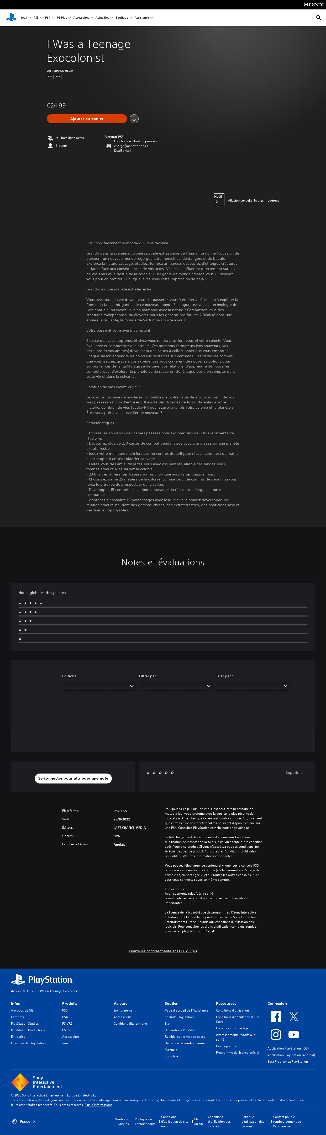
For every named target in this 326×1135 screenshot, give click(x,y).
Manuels (171, 1049)
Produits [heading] (69, 1003)
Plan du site (199, 1121)
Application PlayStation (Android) (291, 1055)
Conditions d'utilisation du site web (174, 1121)
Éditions (69, 676)
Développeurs (226, 1046)
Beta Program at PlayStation (287, 1061)
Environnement (124, 1010)
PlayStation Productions (28, 1030)
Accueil (16, 991)
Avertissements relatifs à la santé (189, 893)
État (167, 1023)
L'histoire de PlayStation (28, 1043)
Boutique (121, 18)
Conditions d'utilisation (232, 1010)
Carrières (17, 1017)
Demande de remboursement (186, 1043)
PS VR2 (67, 1023)
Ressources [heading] (226, 1003)
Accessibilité (123, 1017)
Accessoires (81, 18)
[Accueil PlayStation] (11, 18)
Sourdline (171, 1056)
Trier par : (224, 676)
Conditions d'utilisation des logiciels (219, 1121)
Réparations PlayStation (182, 1030)
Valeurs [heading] (120, 1003)
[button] (73, 778)
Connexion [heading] (277, 1003)
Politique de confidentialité (145, 1121)
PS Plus (62, 18)
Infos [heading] (15, 1003)
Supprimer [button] (295, 772)
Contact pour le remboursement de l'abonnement (287, 1121)
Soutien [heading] (171, 1003)
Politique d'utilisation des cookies (252, 1121)
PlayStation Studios (25, 1023)
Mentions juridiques (122, 1121)
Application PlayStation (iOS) (288, 1048)
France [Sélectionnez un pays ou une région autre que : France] (23, 1121)
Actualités (102, 18)
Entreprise (18, 1036)
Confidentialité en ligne (130, 1023)
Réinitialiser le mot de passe (185, 1036)
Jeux (24, 18)
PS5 (36, 18)
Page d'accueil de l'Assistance (186, 1010)
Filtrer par (147, 676)
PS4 (47, 18)
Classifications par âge (232, 1028)
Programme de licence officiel (237, 1052)
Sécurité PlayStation (179, 1017)
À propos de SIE (22, 1010)
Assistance (142, 18)
